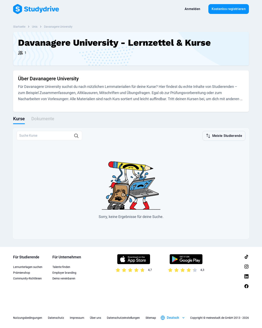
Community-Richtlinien (27, 278)
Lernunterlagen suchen (27, 267)
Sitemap (151, 317)
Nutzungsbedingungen (27, 317)
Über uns (95, 317)
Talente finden (61, 267)
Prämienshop (21, 272)
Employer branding (64, 272)
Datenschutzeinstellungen (123, 317)
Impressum (77, 317)
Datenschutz (56, 317)
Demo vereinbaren (63, 278)
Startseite (19, 26)
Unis (34, 26)
